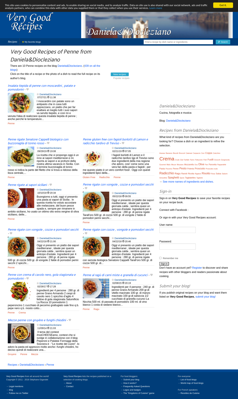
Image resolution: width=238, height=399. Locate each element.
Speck (182, 178)
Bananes (169, 153)
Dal (181, 160)
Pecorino (169, 169)
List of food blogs (189, 379)
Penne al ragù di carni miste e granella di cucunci (115, 275)
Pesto (182, 168)
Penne (11, 123)
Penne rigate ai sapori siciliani (27, 185)
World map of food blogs (192, 383)
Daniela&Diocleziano (70, 65)
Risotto (206, 173)
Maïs (169, 165)
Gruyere (12, 354)
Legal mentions (16, 386)
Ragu (96, 309)
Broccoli (182, 153)
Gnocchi (217, 160)
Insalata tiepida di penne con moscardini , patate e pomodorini (41, 87)
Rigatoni (198, 174)
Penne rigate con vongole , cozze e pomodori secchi (118, 184)
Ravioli (184, 173)
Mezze (34, 354)
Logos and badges (132, 390)
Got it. (223, 5)
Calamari (189, 153)
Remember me (170, 258)
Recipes (12, 42)
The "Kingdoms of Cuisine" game (138, 393)
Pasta (162, 168)
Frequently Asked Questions (136, 386)
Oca (196, 165)
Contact (69, 386)
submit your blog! (206, 296)
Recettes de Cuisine (190, 393)
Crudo (177, 160)
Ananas (162, 153)
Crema (22, 312)
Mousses (180, 165)
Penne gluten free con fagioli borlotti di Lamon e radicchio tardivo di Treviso (115, 141)
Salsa (218, 173)
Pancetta (213, 164)
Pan (206, 165)
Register (197, 267)
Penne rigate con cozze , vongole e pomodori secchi (118, 229)
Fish (205, 160)
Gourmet (162, 165)
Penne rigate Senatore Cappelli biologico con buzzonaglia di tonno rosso (38, 141)
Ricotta (191, 173)
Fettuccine (199, 160)
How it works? (130, 383)
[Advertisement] (119, 111)
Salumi (225, 174)
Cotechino (216, 153)
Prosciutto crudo (212, 169)
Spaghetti (173, 177)
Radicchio (104, 177)
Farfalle (186, 160)
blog (11, 390)
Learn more (158, 8)
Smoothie (163, 178)
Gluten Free (89, 177)
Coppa (208, 153)
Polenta (190, 169)
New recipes (119, 74)
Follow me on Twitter (18, 393)
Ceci (202, 153)
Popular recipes (121, 78)
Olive (201, 164)
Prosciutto (200, 168)
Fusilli (211, 159)
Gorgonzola (225, 160)
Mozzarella (189, 164)
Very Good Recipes (15, 376)
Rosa (213, 174)
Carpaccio (196, 153)
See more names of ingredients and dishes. (188, 181)
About (68, 383)
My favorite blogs (31, 42)
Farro (192, 160)
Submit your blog (131, 379)
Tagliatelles (190, 177)
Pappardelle (221, 165)
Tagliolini (199, 178)
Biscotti (175, 153)
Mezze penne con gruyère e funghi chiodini (37, 320)
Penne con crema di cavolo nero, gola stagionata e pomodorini (42, 276)
